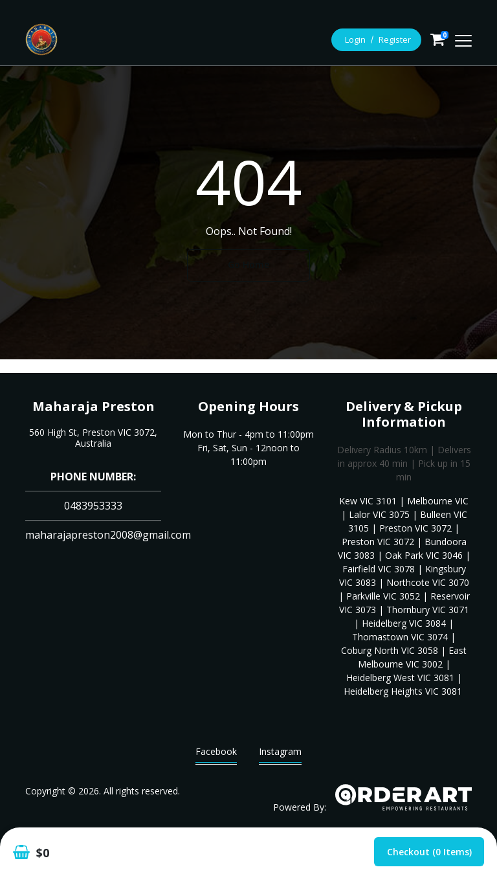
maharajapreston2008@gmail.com (108, 535)
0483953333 (93, 506)
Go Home (248, 264)
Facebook (216, 754)
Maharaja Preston (93, 406)
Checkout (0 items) (429, 852)
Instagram (280, 754)
